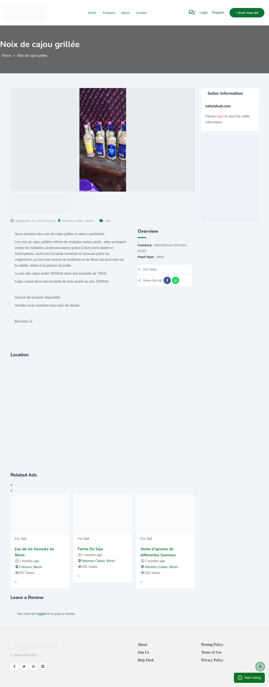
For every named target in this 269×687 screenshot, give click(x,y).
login (220, 116)
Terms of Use (211, 652)
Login (204, 12)
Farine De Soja (90, 548)
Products (109, 12)
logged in (43, 614)
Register (218, 12)
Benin (89, 220)
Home (92, 12)
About (125, 12)
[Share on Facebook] (167, 280)
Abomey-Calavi (72, 220)
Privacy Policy (212, 660)
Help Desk (146, 660)
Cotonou (25, 567)
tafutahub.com (218, 106)
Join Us (143, 652)
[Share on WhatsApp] (175, 280)
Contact (141, 12)
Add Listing (249, 677)
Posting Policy (212, 644)
